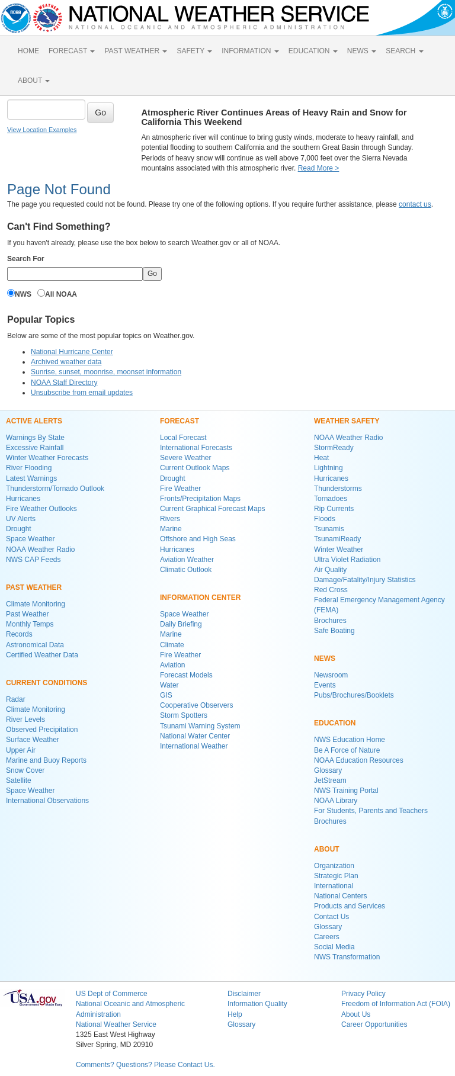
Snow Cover (25, 770)
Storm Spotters (183, 715)
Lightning (328, 468)
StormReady (334, 448)
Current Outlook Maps (194, 468)
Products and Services (349, 906)
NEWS (361, 51)
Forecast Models (186, 675)
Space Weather (30, 539)
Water (169, 685)
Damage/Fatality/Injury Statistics (364, 580)
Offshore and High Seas (198, 539)
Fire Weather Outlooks (41, 509)
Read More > (318, 168)
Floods (324, 519)
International (333, 886)
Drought (18, 529)
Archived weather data (66, 362)
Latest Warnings (31, 478)
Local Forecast (183, 437)
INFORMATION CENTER (200, 597)
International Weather (194, 746)
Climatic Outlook (186, 570)
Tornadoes (330, 498)
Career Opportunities (374, 1024)
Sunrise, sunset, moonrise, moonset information (106, 372)
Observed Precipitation (42, 729)
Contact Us (331, 917)
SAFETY (194, 51)
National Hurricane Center (72, 352)
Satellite (18, 780)
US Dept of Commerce (112, 994)
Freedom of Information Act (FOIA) (395, 1004)
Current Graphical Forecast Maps (212, 509)
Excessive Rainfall (34, 448)
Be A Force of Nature (347, 750)
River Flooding (29, 468)
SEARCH (404, 51)
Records (19, 634)
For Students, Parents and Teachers (371, 811)
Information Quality (257, 1004)
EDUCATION (313, 51)
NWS (23, 294)
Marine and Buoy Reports (46, 760)
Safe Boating (334, 631)
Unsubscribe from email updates (82, 392)
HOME (28, 51)
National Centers (340, 896)
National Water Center (195, 736)
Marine (171, 529)
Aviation (172, 665)
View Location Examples (41, 129)
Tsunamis (329, 529)
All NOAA (61, 294)
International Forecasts (196, 448)
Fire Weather (180, 488)
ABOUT (34, 80)
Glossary (328, 770)
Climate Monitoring (35, 604)
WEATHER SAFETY (346, 421)
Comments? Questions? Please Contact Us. (145, 1065)
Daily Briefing (181, 624)
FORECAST (72, 51)
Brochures (330, 620)
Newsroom (331, 675)
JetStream (330, 780)
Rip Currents (334, 509)
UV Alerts (21, 519)
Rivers (170, 519)
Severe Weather (186, 458)
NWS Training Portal (346, 790)
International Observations (47, 800)
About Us (355, 1014)
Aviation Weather (187, 559)
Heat (321, 458)
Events (325, 685)
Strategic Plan (336, 876)
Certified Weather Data (42, 655)
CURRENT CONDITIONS (46, 683)
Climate (172, 645)
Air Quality (330, 570)
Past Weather (27, 614)
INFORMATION (250, 51)
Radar (15, 699)
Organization (334, 866)
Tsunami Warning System (200, 726)
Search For (25, 259)
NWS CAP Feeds (33, 559)
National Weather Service (116, 1024)
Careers (326, 937)
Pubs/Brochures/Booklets (354, 695)
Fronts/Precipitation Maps (200, 498)
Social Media (334, 947)
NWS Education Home (349, 739)
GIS (166, 695)
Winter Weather (338, 549)
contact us (415, 204)
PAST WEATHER (135, 51)
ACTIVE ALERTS (34, 421)
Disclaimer (244, 994)
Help (235, 1014)
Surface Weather (32, 739)
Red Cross (331, 590)
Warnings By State (35, 437)
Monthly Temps (29, 624)
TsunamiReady (337, 539)
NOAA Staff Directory (64, 382)
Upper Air (21, 750)
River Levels (25, 719)
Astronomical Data (35, 645)
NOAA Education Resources (358, 760)
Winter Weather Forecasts (47, 458)
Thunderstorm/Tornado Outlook (55, 488)
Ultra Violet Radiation (347, 559)
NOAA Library (335, 800)
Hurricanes (23, 498)
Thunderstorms (338, 488)
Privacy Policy (363, 994)
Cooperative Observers (196, 705)
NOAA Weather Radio (40, 549)
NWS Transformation (347, 957)
